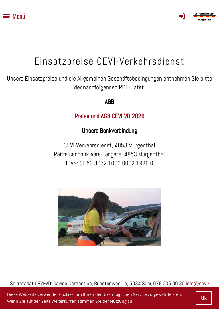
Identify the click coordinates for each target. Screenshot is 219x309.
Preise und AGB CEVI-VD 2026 (109, 116)
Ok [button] (204, 298)
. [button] (134, 301)
